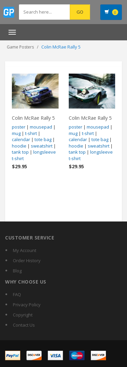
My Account (24, 250)
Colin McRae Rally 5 (33, 118)
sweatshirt (41, 146)
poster (18, 127)
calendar (21, 139)
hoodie (19, 146)
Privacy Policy (27, 305)
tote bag (43, 139)
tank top (20, 152)
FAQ (17, 294)
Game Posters (20, 47)
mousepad (41, 127)
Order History (27, 260)
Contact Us (24, 325)
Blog (17, 271)
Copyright (23, 315)
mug (16, 133)
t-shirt (31, 133)
